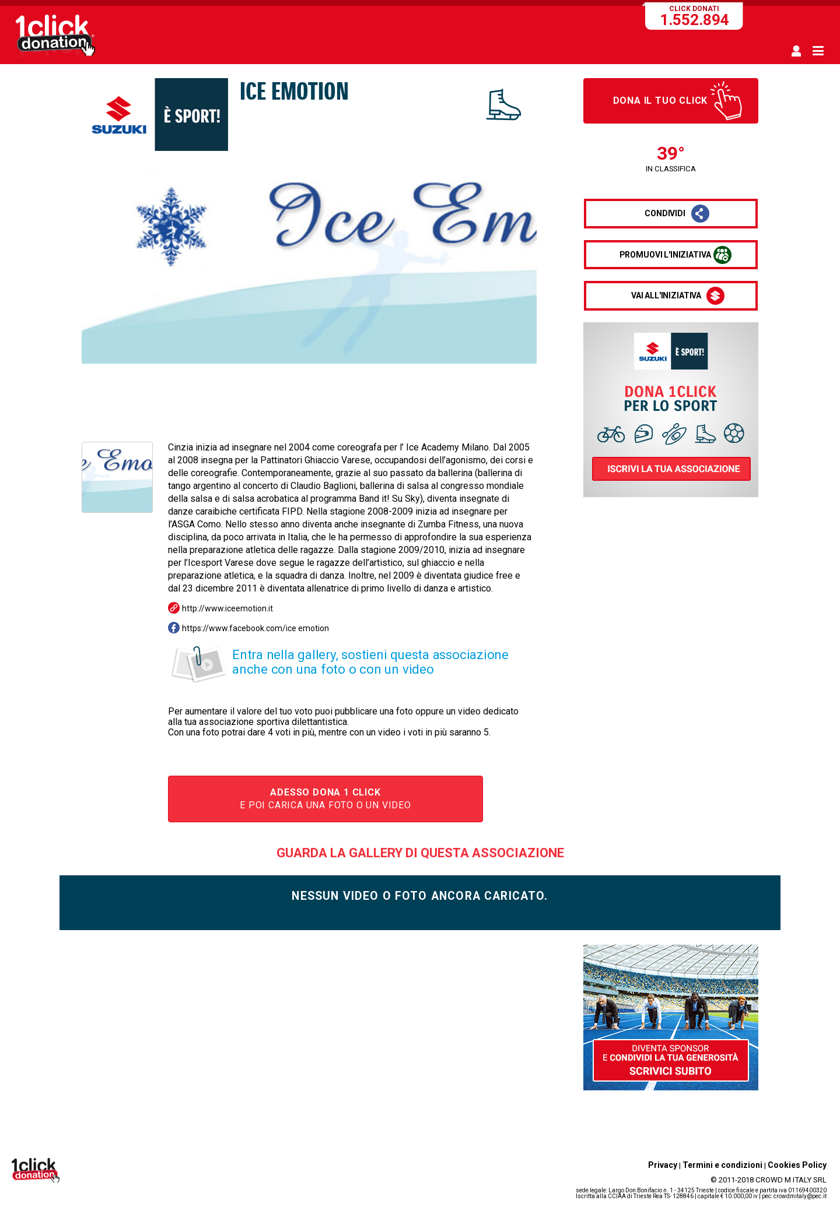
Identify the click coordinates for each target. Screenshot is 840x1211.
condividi (665, 213)
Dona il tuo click (660, 100)
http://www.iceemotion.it (227, 608)
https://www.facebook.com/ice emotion (255, 628)
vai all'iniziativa (666, 295)
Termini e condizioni (722, 1165)
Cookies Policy (797, 1165)
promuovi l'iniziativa (665, 254)
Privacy (662, 1165)
